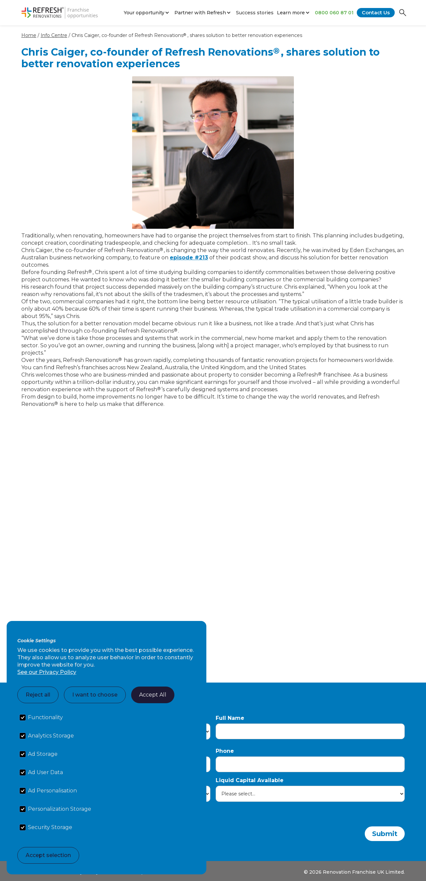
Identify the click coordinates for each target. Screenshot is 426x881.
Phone (225, 751)
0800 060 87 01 (334, 13)
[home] (59, 13)
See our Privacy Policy (46, 672)
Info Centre (54, 35)
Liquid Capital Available (250, 780)
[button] (147, 13)
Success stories (255, 13)
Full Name (230, 718)
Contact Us (376, 12)
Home (28, 35)
